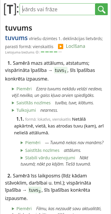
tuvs (60, 70)
